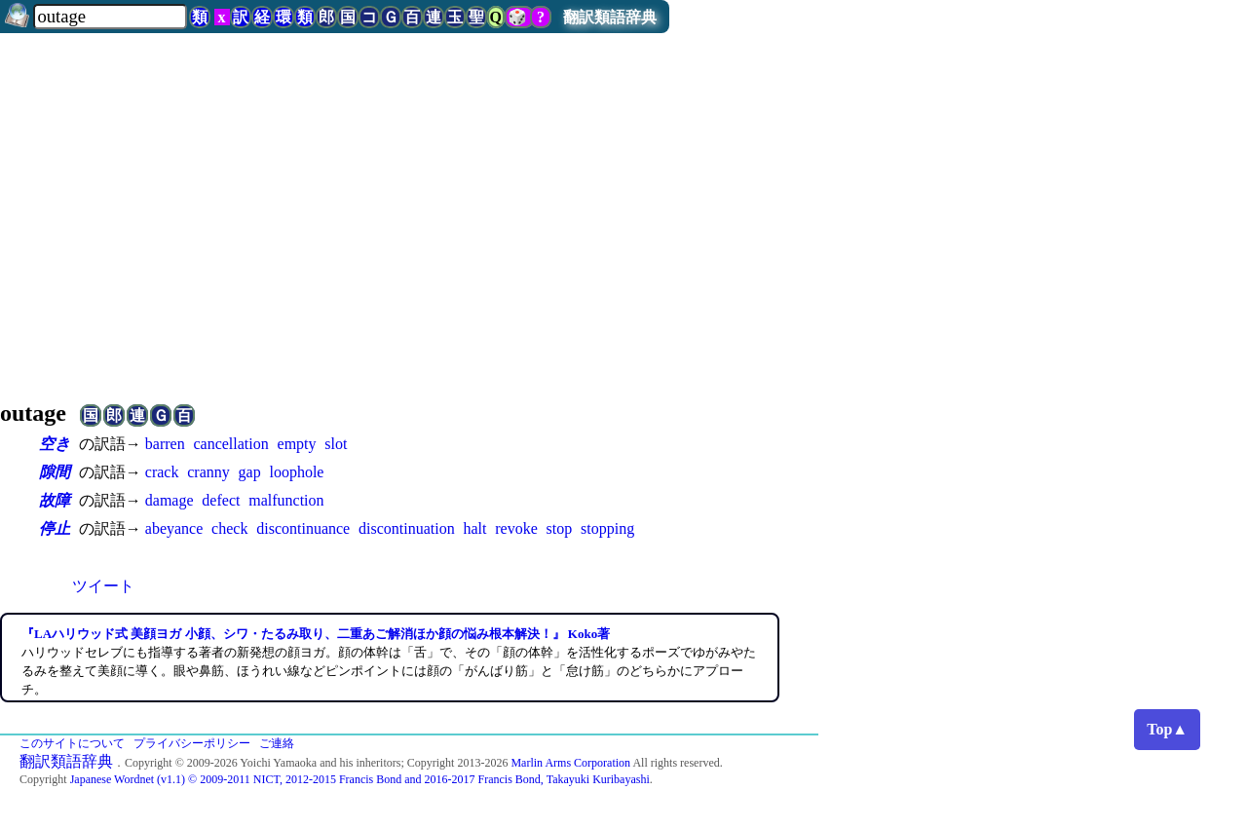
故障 (54, 500)
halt (474, 528)
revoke (516, 528)
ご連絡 (276, 743)
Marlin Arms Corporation (570, 763)
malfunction (285, 500)
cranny (208, 472)
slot (335, 443)
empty (297, 443)
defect (221, 500)
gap (250, 472)
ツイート (103, 586)
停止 (54, 528)
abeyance (174, 528)
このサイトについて (72, 743)
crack (162, 472)
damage (169, 500)
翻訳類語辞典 (610, 17)
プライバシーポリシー (191, 743)
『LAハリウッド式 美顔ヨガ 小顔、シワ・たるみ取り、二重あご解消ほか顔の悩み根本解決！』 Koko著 (315, 633)
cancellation (230, 443)
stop (560, 528)
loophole (296, 472)
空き (54, 443)
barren (165, 443)
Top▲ (1167, 729)
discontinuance (303, 528)
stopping (607, 528)
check (229, 528)
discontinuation (407, 528)
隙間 (54, 472)
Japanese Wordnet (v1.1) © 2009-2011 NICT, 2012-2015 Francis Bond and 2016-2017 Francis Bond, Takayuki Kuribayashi (360, 779)
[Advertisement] (623, 208)
